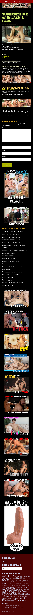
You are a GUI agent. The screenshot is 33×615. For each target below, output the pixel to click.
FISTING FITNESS (8, 256)
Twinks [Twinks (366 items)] (16, 598)
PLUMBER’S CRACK (9, 253)
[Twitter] (3, 561)
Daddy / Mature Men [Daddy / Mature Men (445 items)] (23, 585)
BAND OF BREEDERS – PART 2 (12, 261)
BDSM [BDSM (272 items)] (24, 576)
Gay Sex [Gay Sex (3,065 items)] (11, 588)
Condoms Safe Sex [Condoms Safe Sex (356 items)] (22, 584)
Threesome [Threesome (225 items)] (10, 598)
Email (3, 150)
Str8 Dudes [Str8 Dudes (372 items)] (13, 596)
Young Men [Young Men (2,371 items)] (20, 600)
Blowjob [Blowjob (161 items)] (16, 580)
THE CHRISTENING (8, 277)
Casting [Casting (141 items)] (9, 582)
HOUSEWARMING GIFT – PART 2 (12, 272)
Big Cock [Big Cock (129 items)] (28, 576)
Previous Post (8, 115)
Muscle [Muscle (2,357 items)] (16, 593)
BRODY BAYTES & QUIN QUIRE (12, 237)
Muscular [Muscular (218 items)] (23, 593)
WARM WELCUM (8, 285)
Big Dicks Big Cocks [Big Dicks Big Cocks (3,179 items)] (16, 579)
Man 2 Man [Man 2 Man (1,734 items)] (7, 593)
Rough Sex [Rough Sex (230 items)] (5, 595)
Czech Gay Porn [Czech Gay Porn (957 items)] (9, 585)
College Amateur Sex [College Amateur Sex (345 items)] (17, 582)
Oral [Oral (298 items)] (27, 593)
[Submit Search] (3, 568)
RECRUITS (6, 269)
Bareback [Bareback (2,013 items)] (17, 576)
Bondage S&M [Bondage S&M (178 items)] (21, 580)
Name (3, 144)
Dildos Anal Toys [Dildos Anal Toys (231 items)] (12, 587)
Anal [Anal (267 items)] (3, 576)
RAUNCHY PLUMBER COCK (11, 274)
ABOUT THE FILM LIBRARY (11, 606)
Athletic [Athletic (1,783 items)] (8, 576)
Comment (4, 127)
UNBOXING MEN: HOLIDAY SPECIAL (13, 264)
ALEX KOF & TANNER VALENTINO (13, 232)
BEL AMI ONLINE (8, 89)
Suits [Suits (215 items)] (18, 596)
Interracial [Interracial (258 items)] (26, 591)
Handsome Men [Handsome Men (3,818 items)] (14, 590)
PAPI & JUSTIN (7, 280)
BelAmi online (12, 24)
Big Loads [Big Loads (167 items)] (11, 580)
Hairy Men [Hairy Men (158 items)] (18, 589)
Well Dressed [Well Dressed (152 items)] (11, 600)
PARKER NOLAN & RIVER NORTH (13, 234)
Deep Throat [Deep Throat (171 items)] (5, 587)
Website (4, 156)
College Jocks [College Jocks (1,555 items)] (8, 583)
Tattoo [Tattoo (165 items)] (25, 596)
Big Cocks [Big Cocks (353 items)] (5, 578)
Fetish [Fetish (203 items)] (19, 587)
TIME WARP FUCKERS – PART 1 (12, 266)
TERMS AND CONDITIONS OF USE (14, 607)
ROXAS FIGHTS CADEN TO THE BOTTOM (15, 250)
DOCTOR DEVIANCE (9, 258)
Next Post (26, 115)
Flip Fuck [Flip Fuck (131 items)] (23, 587)
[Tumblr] (6, 561)
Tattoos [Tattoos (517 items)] (4, 598)
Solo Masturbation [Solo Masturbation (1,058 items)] (16, 595)
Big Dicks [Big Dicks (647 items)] (12, 578)
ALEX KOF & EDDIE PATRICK (11, 242)
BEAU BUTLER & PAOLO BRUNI (12, 240)
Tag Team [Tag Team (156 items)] (22, 596)
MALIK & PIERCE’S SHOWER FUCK (13, 282)
